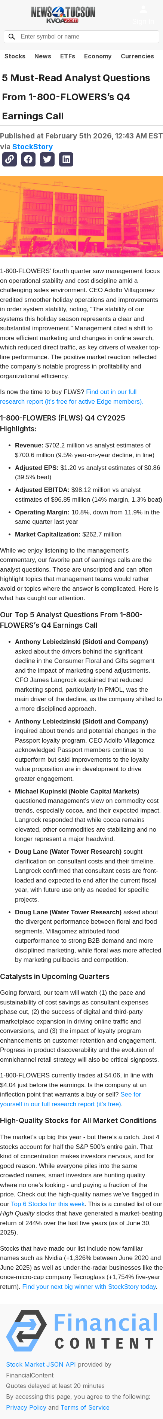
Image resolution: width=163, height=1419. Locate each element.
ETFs (67, 56)
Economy (98, 56)
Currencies (137, 56)
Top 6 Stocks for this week (47, 1204)
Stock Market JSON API (41, 1364)
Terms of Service (85, 1407)
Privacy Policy (26, 1407)
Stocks (14, 56)
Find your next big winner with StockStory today (89, 1286)
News (42, 56)
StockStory (32, 146)
